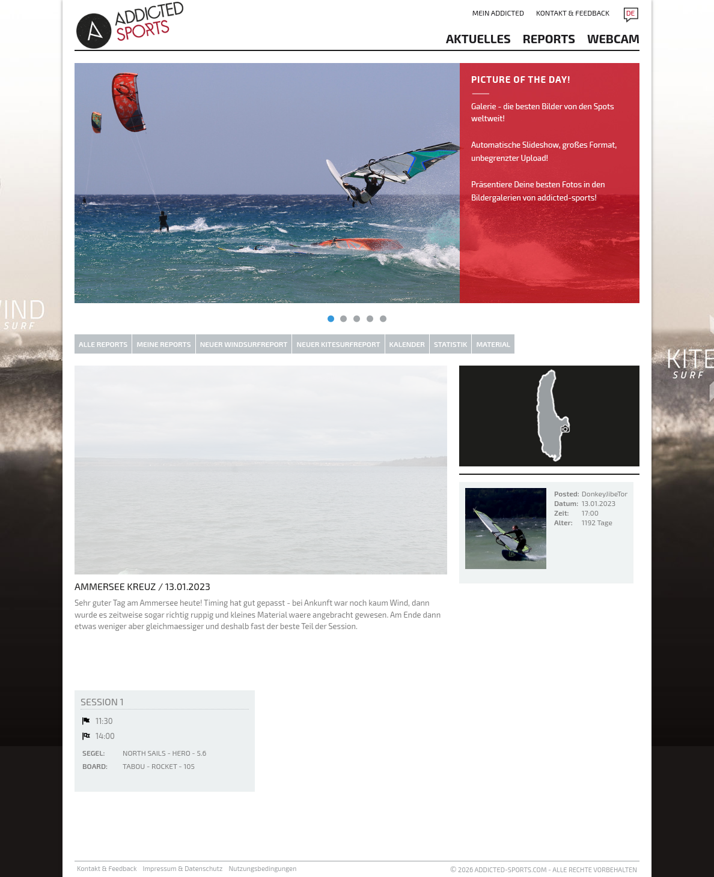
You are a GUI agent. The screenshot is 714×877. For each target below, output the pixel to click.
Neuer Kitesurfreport (338, 344)
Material (493, 344)
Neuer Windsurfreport (244, 344)
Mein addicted (498, 12)
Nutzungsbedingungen (262, 868)
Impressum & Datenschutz (183, 868)
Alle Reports (103, 344)
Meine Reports (163, 344)
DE (630, 12)
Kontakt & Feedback (572, 12)
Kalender (407, 344)
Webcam (613, 38)
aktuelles (478, 38)
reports (549, 38)
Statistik (451, 344)
